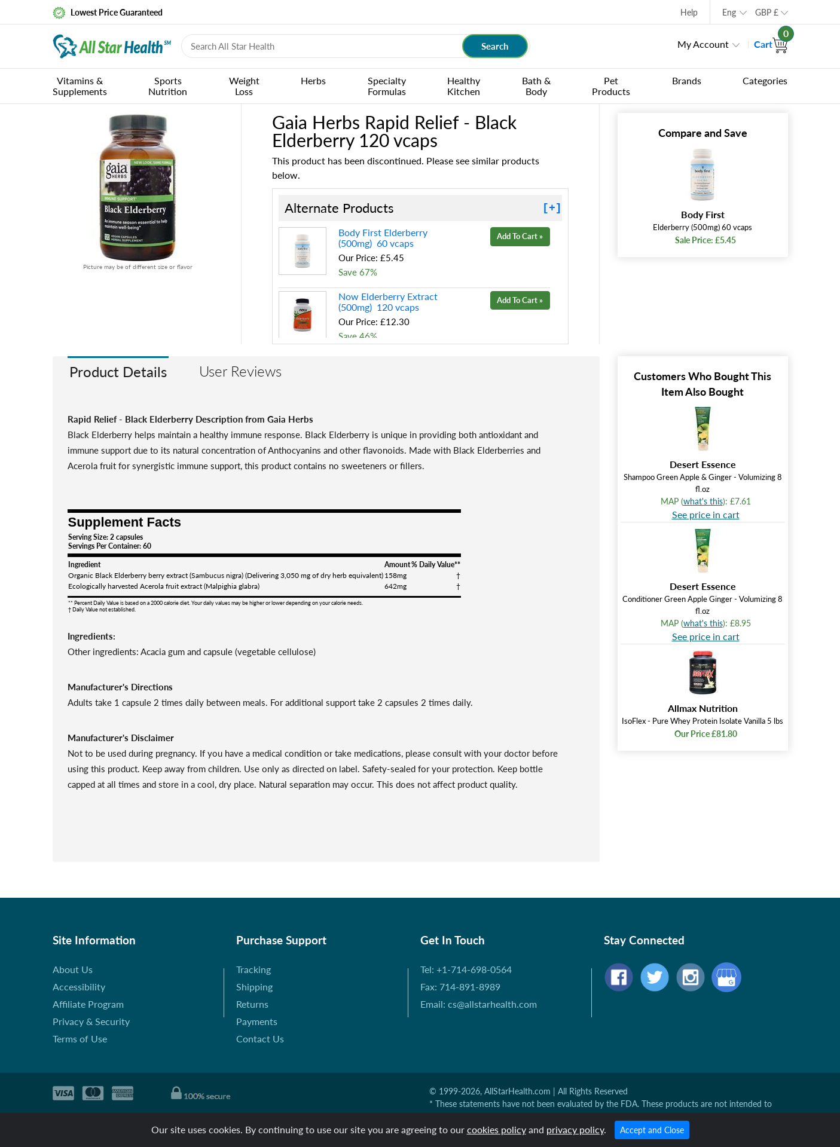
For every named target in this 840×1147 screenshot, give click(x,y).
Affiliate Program (88, 1004)
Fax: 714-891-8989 (460, 986)
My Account (703, 44)
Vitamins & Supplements (80, 86)
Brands (686, 80)
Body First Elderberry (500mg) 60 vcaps (382, 238)
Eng (729, 12)
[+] (551, 208)
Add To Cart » (520, 236)
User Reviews (240, 371)
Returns (252, 1004)
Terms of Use (80, 1038)
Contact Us (260, 1038)
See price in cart (706, 514)
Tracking (253, 969)
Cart (771, 44)
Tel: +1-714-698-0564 (466, 969)
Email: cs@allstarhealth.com (478, 1004)
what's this (703, 501)
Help (689, 12)
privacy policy (575, 1129)
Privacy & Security (91, 1021)
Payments (256, 1021)
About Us (73, 969)
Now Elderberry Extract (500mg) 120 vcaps (388, 301)
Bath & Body (536, 86)
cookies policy (496, 1129)
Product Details (118, 371)
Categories (765, 80)
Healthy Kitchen (463, 86)
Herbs (313, 80)
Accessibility (79, 986)
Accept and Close (652, 1130)
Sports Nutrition (167, 86)
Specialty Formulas (387, 86)
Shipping (254, 986)
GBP (766, 12)
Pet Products (611, 86)
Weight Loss (244, 86)
